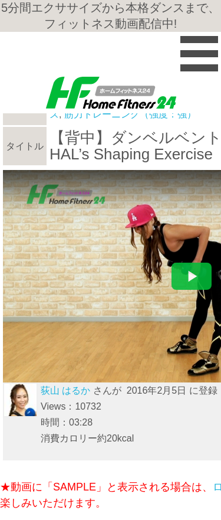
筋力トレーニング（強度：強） (130, 114)
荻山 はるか (65, 390)
